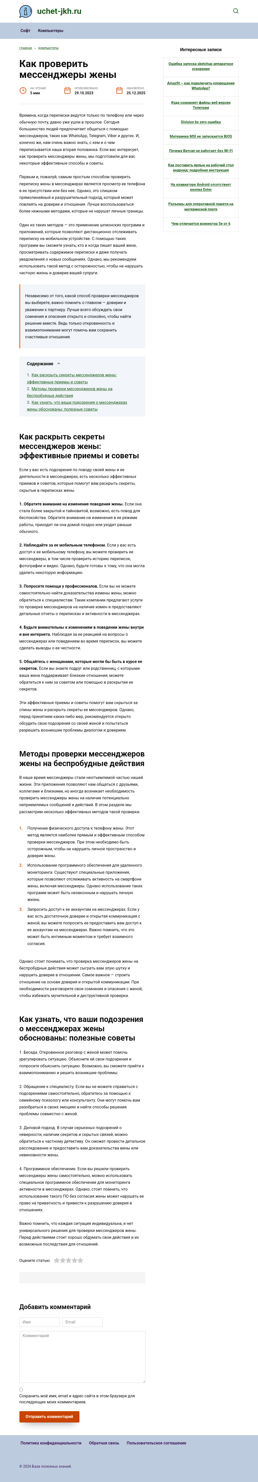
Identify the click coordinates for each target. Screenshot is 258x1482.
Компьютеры (50, 30)
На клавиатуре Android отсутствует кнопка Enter (201, 187)
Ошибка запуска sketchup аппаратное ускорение (200, 66)
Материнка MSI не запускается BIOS (201, 136)
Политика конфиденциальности (51, 1443)
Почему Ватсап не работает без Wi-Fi (201, 151)
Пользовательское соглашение (156, 1443)
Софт (26, 30)
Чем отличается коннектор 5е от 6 (201, 223)
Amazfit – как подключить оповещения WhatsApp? (201, 85)
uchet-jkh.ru (59, 11)
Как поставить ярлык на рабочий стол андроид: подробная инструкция (201, 167)
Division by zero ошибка (201, 122)
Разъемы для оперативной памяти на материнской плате (201, 206)
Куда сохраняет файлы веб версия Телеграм (201, 105)
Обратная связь (104, 1443)
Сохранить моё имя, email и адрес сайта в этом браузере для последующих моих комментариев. (77, 1399)
